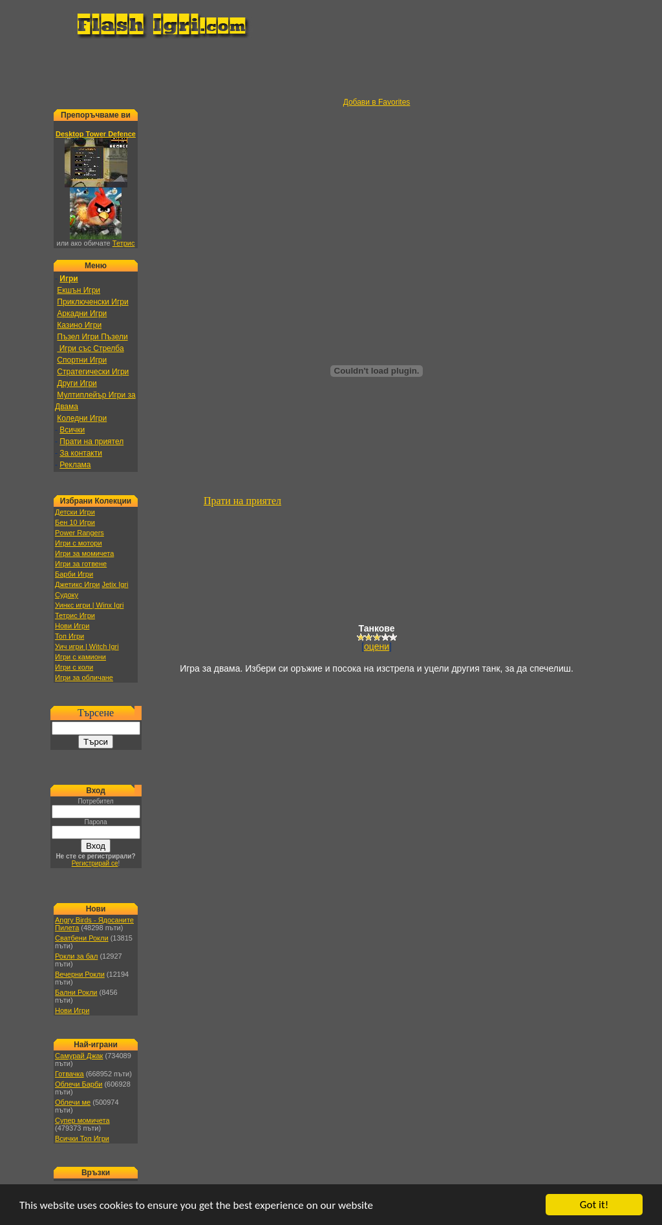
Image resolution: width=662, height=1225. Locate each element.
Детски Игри (75, 512)
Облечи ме (73, 1102)
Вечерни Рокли (80, 974)
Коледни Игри (82, 418)
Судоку (66, 595)
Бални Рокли (76, 992)
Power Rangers (79, 533)
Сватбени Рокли (82, 938)
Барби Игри (74, 574)
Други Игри (76, 383)
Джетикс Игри (77, 584)
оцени (376, 646)
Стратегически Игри (93, 371)
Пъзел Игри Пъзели (92, 336)
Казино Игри (79, 325)
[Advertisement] (331, 68)
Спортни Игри (82, 360)
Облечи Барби (78, 1084)
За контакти (80, 453)
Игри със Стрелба (90, 348)
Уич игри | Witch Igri (87, 646)
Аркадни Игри (82, 313)
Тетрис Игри (75, 615)
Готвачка (69, 1074)
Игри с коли (74, 667)
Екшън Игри (78, 290)
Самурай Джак (79, 1056)
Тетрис (123, 243)
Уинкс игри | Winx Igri (89, 605)
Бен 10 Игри (75, 522)
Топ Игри (69, 636)
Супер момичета (82, 1120)
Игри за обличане (84, 677)
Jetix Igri (114, 584)
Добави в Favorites (377, 102)
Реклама (75, 464)
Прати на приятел (91, 441)
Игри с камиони (80, 657)
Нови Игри (72, 626)
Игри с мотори (78, 543)
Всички (72, 429)
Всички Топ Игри (82, 1138)
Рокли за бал (76, 956)
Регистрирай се (95, 863)
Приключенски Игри (92, 301)
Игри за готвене (81, 564)
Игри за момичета (84, 553)
